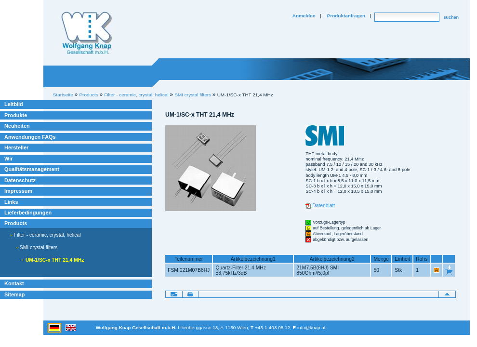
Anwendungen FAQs (30, 137)
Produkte (15, 115)
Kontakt (14, 283)
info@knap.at (311, 327)
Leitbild (13, 104)
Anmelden (304, 15)
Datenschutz (20, 180)
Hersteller (16, 147)
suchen (451, 17)
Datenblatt (323, 205)
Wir (8, 158)
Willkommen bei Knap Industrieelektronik (86, 33)
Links (11, 202)
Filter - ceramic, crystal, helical (45, 235)
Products (15, 223)
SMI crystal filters (192, 94)
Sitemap (14, 294)
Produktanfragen (346, 15)
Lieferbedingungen (28, 212)
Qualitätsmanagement (31, 169)
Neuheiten (17, 126)
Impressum (18, 191)
